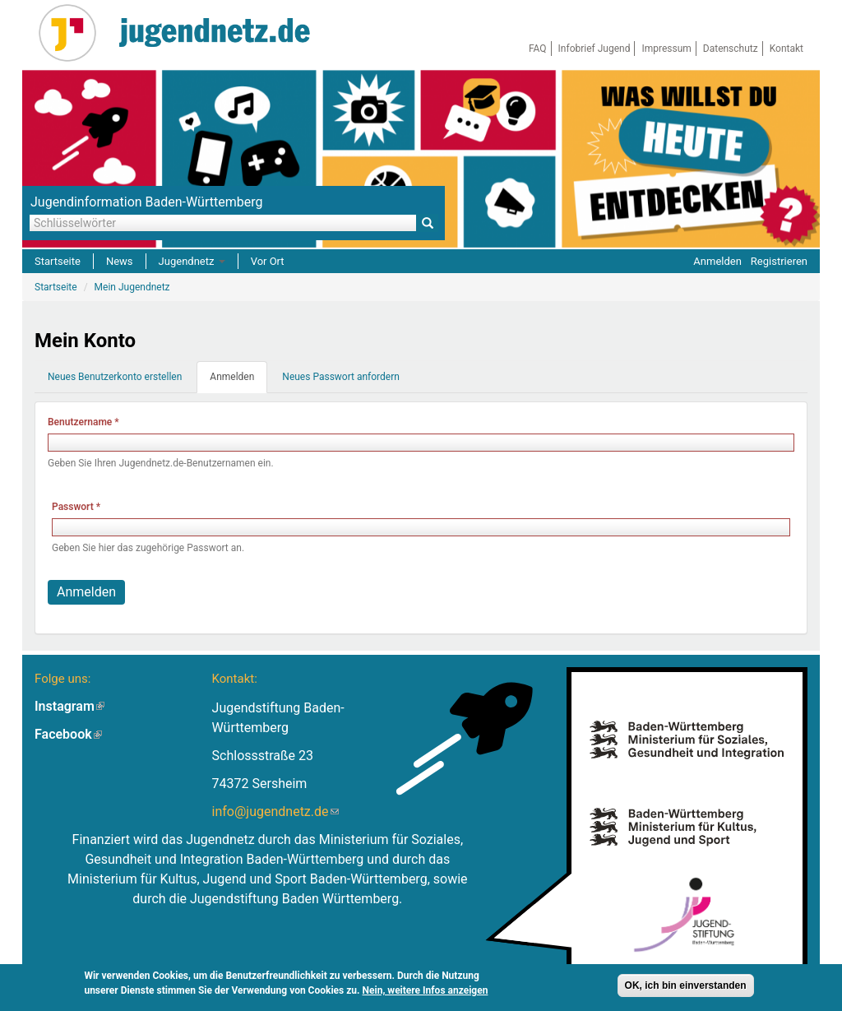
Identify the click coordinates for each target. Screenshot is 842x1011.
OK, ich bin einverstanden (686, 985)
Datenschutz (730, 48)
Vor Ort (268, 261)
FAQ (538, 48)
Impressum (666, 48)
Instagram (69, 706)
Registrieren (779, 261)
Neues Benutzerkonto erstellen (115, 377)
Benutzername (83, 422)
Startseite (58, 261)
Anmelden (717, 261)
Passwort (76, 506)
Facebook (68, 734)
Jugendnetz (192, 261)
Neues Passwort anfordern (341, 377)
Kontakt (786, 48)
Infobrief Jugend (594, 48)
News (119, 261)
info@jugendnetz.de (275, 811)
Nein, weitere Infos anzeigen (425, 990)
